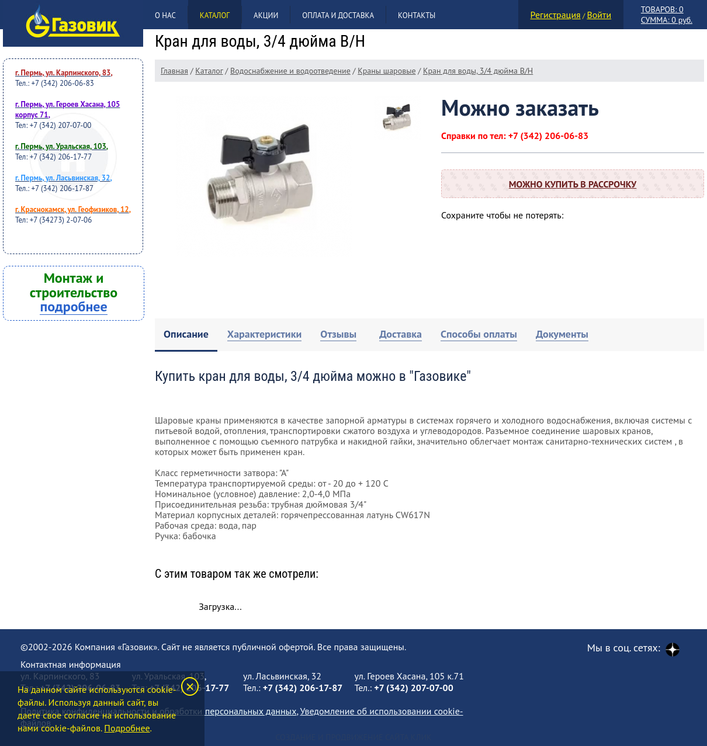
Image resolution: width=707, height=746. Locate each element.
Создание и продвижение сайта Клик (353, 737)
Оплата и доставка (338, 15)
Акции (266, 15)
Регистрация (556, 14)
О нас (165, 15)
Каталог (215, 15)
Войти (599, 14)
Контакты (416, 15)
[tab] (186, 335)
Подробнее (127, 728)
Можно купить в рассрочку (572, 184)
